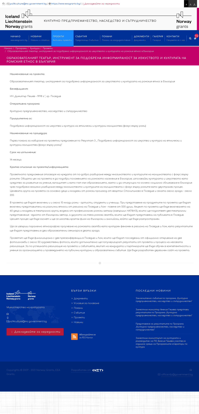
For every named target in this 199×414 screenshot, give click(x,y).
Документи (81, 298)
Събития (79, 313)
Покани (78, 308)
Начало (8, 48)
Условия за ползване (86, 303)
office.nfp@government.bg (177, 374)
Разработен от (87, 370)
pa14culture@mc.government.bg (28, 4)
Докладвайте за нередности (101, 4)
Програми (21, 48)
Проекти (48, 48)
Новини (78, 322)
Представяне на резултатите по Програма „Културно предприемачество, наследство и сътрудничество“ (160, 327)
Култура (35, 48)
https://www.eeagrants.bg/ (66, 4)
